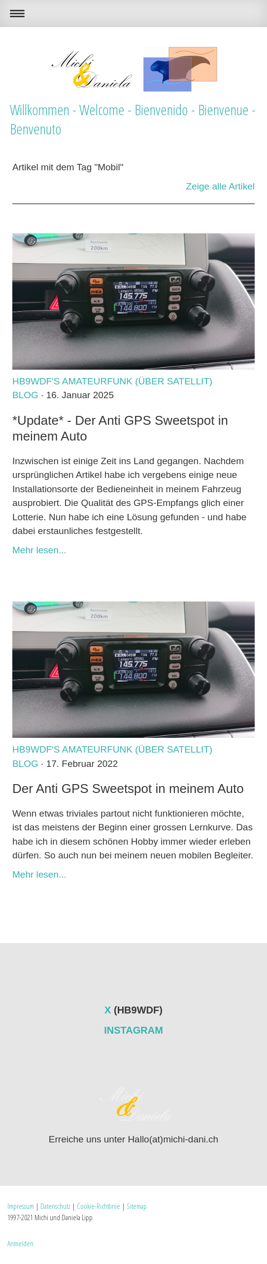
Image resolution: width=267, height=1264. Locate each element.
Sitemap (137, 1206)
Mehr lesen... (39, 550)
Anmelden (20, 1243)
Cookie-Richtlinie (98, 1206)
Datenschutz (55, 1206)
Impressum (20, 1206)
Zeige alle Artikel (220, 186)
